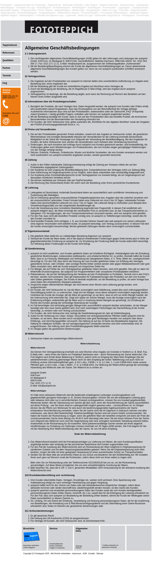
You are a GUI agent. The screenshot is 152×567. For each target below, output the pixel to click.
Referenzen (9, 52)
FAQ (5, 83)
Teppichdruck (54, 5)
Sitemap (79, 546)
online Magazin (29, 547)
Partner (6, 68)
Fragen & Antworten (57, 548)
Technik (7, 75)
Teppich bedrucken (108, 5)
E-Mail (5, 115)
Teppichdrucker (8, 13)
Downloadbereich (56, 544)
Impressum (76, 554)
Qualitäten (8, 60)
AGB (85, 554)
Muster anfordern (56, 546)
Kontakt (91, 554)
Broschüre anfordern (31, 545)
